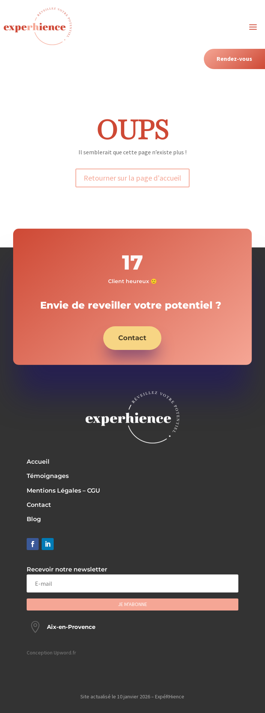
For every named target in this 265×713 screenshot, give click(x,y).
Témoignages (48, 475)
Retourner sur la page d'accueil (132, 177)
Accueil (38, 461)
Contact (132, 338)
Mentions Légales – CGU (63, 490)
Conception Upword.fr (51, 652)
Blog (34, 519)
